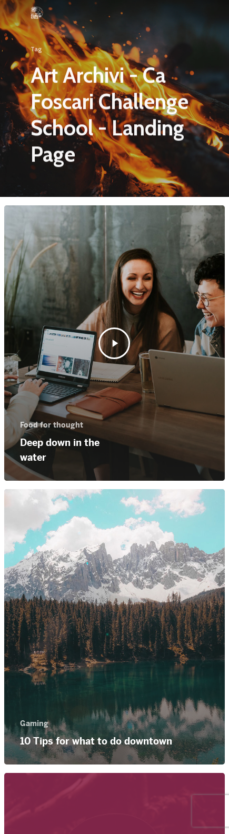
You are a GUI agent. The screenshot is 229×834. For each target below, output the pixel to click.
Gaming (34, 723)
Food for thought (51, 425)
